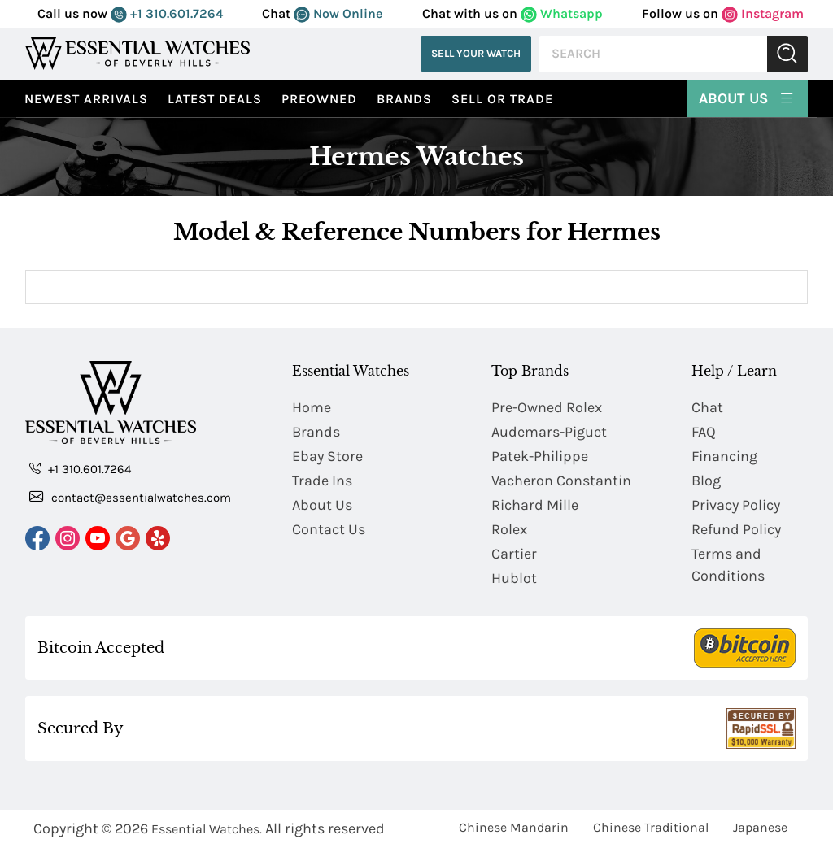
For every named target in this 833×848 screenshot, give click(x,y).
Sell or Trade (502, 99)
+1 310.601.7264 (167, 13)
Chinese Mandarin (514, 827)
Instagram (763, 13)
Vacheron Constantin (561, 480)
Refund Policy (736, 529)
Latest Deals (215, 99)
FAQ (703, 432)
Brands (404, 99)
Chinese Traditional (651, 827)
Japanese (760, 827)
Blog (706, 480)
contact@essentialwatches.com (130, 497)
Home (311, 407)
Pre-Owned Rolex (546, 407)
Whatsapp (562, 13)
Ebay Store (327, 456)
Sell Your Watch (476, 53)
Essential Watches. (206, 829)
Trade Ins (322, 480)
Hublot (514, 578)
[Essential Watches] (137, 53)
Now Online (338, 13)
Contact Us (328, 529)
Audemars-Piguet (549, 432)
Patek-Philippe (539, 456)
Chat (707, 407)
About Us (747, 97)
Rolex (509, 529)
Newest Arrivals (86, 99)
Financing (724, 456)
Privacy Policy (735, 505)
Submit (787, 54)
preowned (319, 99)
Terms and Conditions (728, 565)
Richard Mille (534, 505)
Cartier (514, 554)
